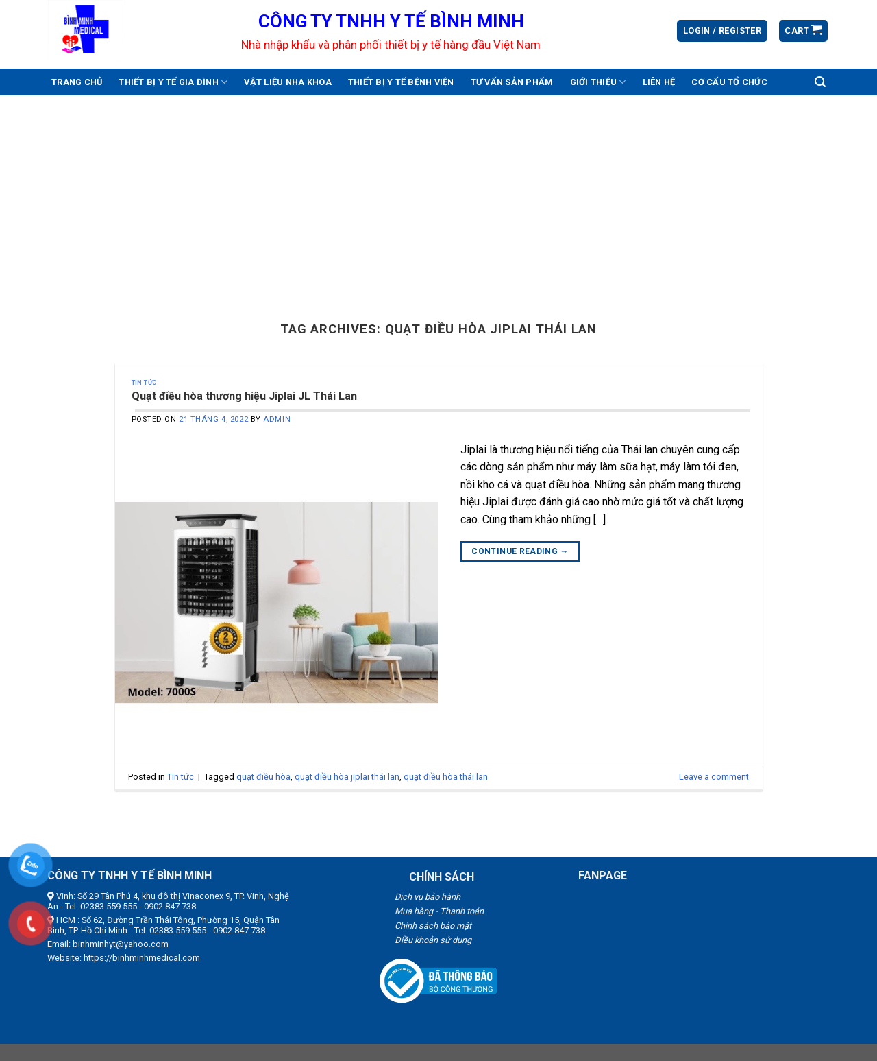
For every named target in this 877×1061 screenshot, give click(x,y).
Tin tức (144, 382)
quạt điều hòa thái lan (446, 777)
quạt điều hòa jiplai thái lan (347, 777)
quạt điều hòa (263, 777)
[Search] (820, 82)
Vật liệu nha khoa (287, 82)
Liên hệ (659, 82)
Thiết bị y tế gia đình (173, 81)
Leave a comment (714, 777)
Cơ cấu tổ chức (729, 82)
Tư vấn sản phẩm (512, 82)
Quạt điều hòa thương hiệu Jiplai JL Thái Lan (244, 396)
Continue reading (520, 551)
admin (277, 419)
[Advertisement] (438, 198)
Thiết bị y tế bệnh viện (401, 82)
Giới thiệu (598, 81)
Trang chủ (76, 82)
